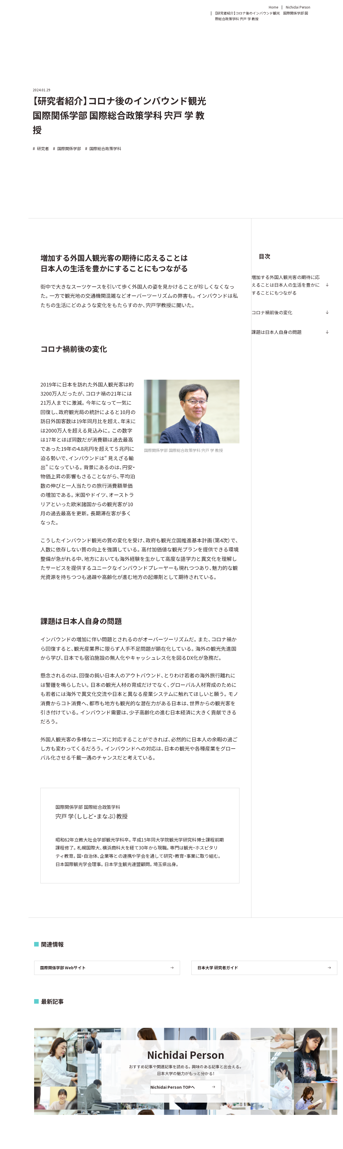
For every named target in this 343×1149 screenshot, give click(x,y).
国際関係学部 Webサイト (63, 967)
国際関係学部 (67, 148)
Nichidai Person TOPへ (179, 1087)
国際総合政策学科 (103, 148)
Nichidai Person (298, 7)
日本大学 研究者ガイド (217, 967)
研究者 (41, 148)
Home (273, 7)
